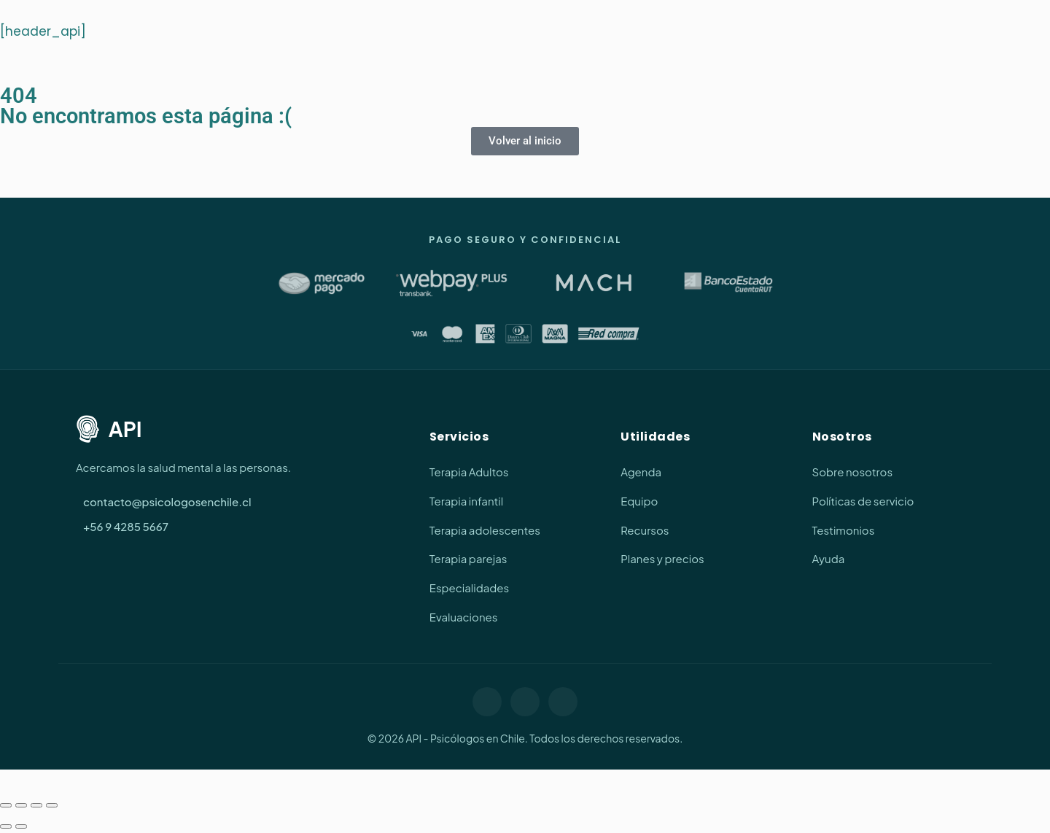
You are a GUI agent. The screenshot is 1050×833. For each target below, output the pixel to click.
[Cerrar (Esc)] (52, 805)
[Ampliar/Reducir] (6, 805)
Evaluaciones (463, 617)
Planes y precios (662, 558)
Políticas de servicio (863, 501)
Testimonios (843, 530)
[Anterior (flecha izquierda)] (6, 826)
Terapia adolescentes (484, 530)
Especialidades (469, 587)
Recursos (645, 530)
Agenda (641, 472)
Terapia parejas (468, 558)
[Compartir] (36, 805)
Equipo (639, 501)
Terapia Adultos (469, 472)
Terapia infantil (466, 501)
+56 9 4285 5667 (125, 526)
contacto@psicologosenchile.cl (167, 501)
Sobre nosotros (852, 472)
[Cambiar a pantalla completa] (21, 805)
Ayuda (828, 558)
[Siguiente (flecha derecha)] (21, 826)
